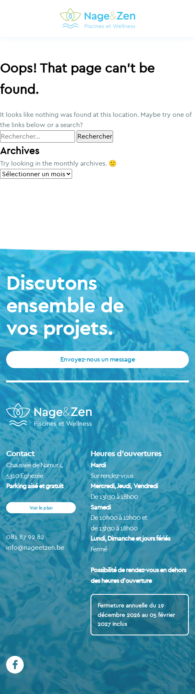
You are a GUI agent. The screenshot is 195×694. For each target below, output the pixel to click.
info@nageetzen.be (35, 547)
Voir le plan (40, 508)
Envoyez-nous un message (97, 359)
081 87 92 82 (25, 536)
